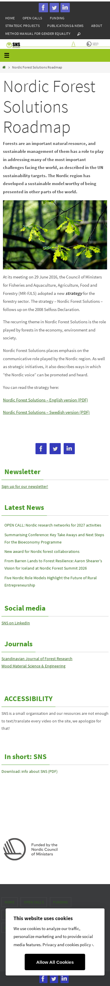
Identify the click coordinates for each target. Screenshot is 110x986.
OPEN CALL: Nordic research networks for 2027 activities (52, 525)
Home (10, 18)
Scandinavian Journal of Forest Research (36, 658)
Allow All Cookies (55, 962)
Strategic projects (22, 25)
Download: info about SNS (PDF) (29, 771)
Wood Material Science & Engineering (33, 666)
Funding (57, 18)
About (96, 25)
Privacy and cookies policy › (68, 944)
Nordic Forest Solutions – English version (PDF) (45, 400)
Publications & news (65, 25)
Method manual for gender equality (37, 33)
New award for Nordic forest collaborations (41, 551)
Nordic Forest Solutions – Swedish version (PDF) (46, 412)
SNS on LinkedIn (15, 623)
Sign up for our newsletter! (24, 486)
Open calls (32, 18)
